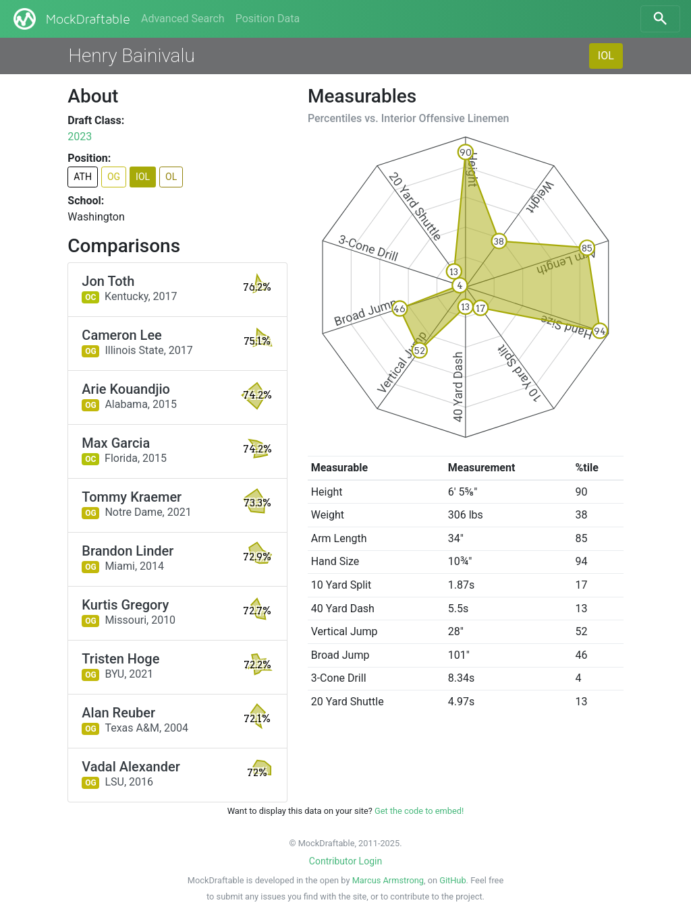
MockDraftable (70, 18)
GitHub (452, 880)
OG (113, 176)
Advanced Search (183, 18)
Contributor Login (345, 861)
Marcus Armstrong (388, 880)
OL (171, 176)
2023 (79, 136)
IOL (606, 55)
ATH (83, 176)
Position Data (268, 18)
